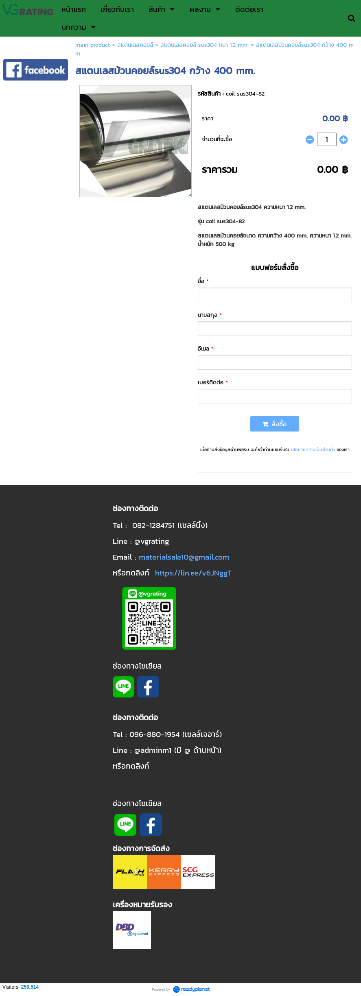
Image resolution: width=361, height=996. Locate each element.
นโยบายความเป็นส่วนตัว (313, 449)
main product (92, 45)
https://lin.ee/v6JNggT (193, 572)
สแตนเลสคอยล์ (135, 45)
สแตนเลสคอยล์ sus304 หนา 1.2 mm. (204, 45)
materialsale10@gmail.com (184, 556)
